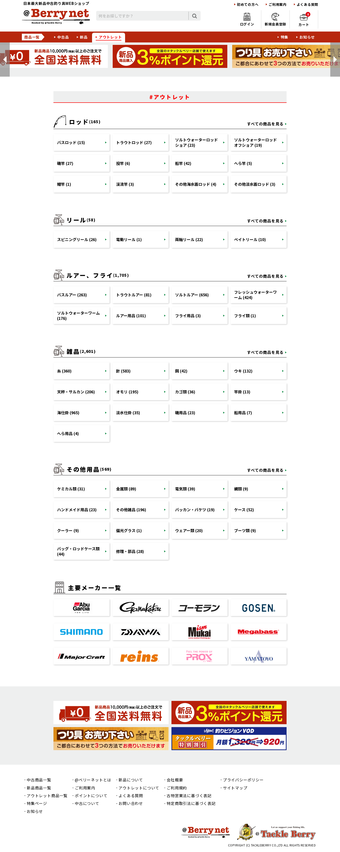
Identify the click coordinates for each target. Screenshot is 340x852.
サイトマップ (235, 787)
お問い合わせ (131, 803)
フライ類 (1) (245, 315)
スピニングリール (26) (77, 239)
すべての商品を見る (265, 124)
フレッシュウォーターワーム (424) (255, 294)
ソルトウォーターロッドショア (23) (196, 142)
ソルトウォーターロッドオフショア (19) (255, 142)
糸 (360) (64, 371)
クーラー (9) (68, 530)
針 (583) (123, 371)
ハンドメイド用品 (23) (77, 509)
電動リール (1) (129, 239)
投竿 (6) (123, 163)
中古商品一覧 (39, 779)
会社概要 (175, 779)
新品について (131, 779)
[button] (5, 59)
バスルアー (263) (72, 295)
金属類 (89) (126, 489)
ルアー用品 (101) (131, 315)
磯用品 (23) (185, 412)
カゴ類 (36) (185, 392)
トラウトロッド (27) (134, 142)
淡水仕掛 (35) (128, 412)
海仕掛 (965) (68, 412)
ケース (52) (244, 509)
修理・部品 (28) (130, 551)
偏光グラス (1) (129, 530)
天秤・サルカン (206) (76, 392)
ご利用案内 (278, 4)
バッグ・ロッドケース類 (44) (78, 551)
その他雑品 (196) (131, 509)
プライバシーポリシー (243, 779)
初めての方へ (247, 4)
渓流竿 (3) (125, 184)
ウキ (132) (243, 371)
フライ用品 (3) (188, 315)
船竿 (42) (183, 163)
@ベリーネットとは (93, 779)
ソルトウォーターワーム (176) (78, 315)
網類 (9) (241, 489)
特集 (285, 37)
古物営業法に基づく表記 (189, 795)
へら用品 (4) (68, 433)
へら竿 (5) (243, 163)
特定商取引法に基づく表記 (191, 803)
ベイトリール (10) (250, 239)
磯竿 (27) (65, 163)
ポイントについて (91, 795)
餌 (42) (181, 371)
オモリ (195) (127, 392)
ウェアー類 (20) (189, 530)
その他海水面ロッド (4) (195, 184)
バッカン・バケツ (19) (195, 509)
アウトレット (110, 37)
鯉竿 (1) (64, 184)
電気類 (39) (185, 489)
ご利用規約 (177, 787)
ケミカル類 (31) (71, 489)
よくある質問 (307, 4)
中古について (87, 803)
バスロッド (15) (71, 142)
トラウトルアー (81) (134, 295)
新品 (84, 37)
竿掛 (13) (242, 392)
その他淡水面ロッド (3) (254, 184)
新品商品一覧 (39, 787)
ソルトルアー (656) (192, 295)
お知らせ (307, 37)
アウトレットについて (139, 787)
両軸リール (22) (189, 239)
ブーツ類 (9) (245, 530)
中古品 (63, 37)
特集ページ (37, 803)
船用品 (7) (243, 412)
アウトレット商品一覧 (47, 795)
